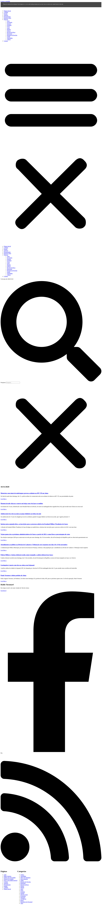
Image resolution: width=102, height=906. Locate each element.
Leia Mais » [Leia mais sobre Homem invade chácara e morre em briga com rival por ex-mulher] (4, 509)
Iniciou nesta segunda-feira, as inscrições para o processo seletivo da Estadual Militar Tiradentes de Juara (34, 524)
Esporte (9, 23)
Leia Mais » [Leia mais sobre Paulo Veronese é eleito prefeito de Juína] (4, 581)
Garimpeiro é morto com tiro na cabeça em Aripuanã (17, 565)
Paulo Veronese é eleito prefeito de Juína (13, 575)
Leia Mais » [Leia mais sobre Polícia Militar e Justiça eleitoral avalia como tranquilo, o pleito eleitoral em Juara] (4, 560)
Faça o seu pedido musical (10, 880)
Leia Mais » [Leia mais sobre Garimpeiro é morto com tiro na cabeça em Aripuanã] (4, 571)
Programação (7, 16)
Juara (8, 28)
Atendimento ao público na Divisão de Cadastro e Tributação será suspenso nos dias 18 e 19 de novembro (34, 544)
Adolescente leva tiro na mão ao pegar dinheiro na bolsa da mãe (21, 514)
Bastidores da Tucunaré (26, 902)
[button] (51, 143)
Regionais (9, 33)
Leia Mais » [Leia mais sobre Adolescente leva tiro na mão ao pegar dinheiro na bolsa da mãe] (4, 519)
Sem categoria (24, 879)
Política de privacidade (10, 877)
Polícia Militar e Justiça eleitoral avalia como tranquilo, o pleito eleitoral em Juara (27, 555)
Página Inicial (7, 11)
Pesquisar (3, 382)
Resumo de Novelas (12, 35)
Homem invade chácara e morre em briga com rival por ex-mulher (22, 503)
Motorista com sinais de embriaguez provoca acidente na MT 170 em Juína (24, 493)
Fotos (8, 26)
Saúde (8, 36)
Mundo (9, 29)
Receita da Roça (11, 32)
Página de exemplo (9, 879)
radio (5, 874)
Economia (9, 22)
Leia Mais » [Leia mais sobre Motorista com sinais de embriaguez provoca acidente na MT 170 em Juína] (4, 499)
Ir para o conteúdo (5, 1)
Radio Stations (7, 876)
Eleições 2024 (7, 18)
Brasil (22, 900)
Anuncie (6, 15)
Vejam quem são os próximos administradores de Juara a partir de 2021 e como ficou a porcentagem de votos (35, 534)
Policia (9, 31)
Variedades (10, 38)
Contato (6, 41)
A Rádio (6, 12)
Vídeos (9, 39)
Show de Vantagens (25, 877)
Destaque (22, 897)
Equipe (5, 13)
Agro (8, 21)
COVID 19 (23, 899)
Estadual (9, 25)
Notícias (6, 19)
